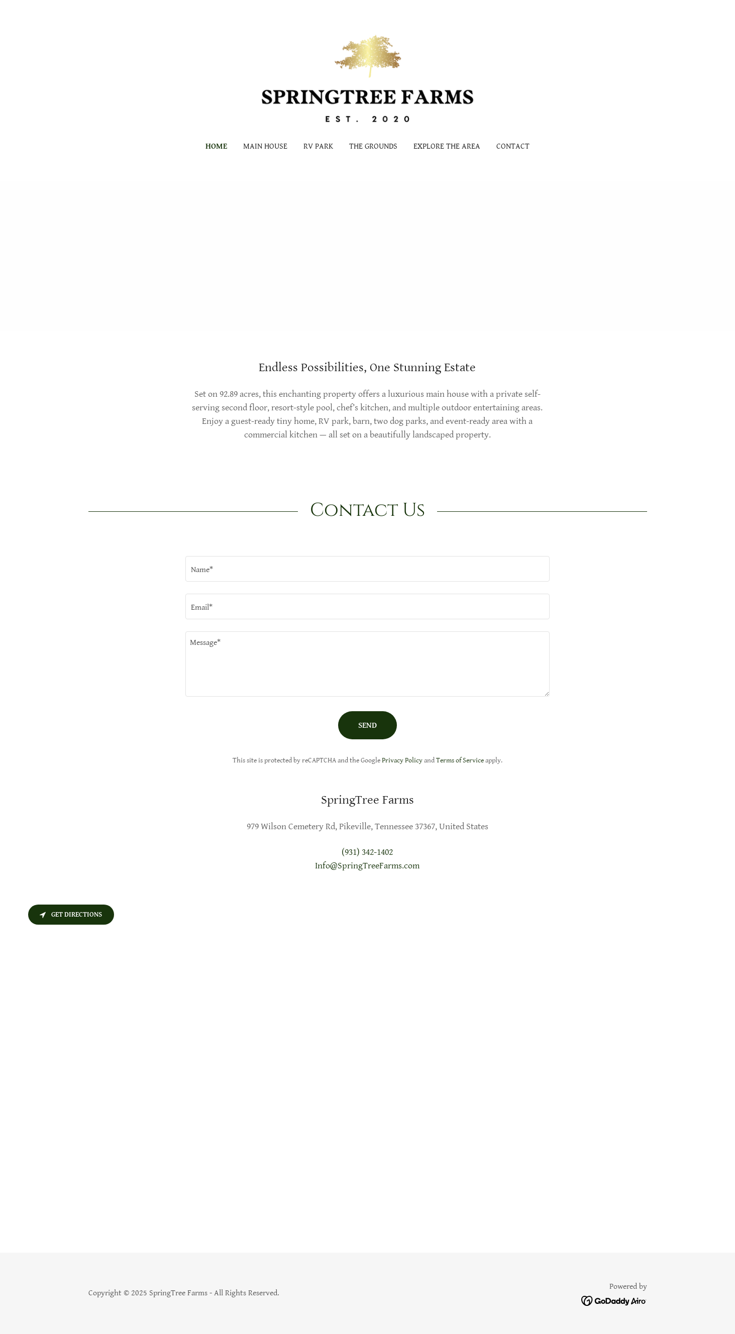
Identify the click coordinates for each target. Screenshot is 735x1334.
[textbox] (367, 569)
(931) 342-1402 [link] (367, 852)
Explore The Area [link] (446, 146)
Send (367, 725)
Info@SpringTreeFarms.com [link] (367, 865)
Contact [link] (513, 146)
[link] (367, 77)
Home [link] (216, 146)
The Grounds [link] (373, 146)
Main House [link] (265, 146)
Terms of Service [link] (460, 760)
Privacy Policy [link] (402, 760)
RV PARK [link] (318, 146)
